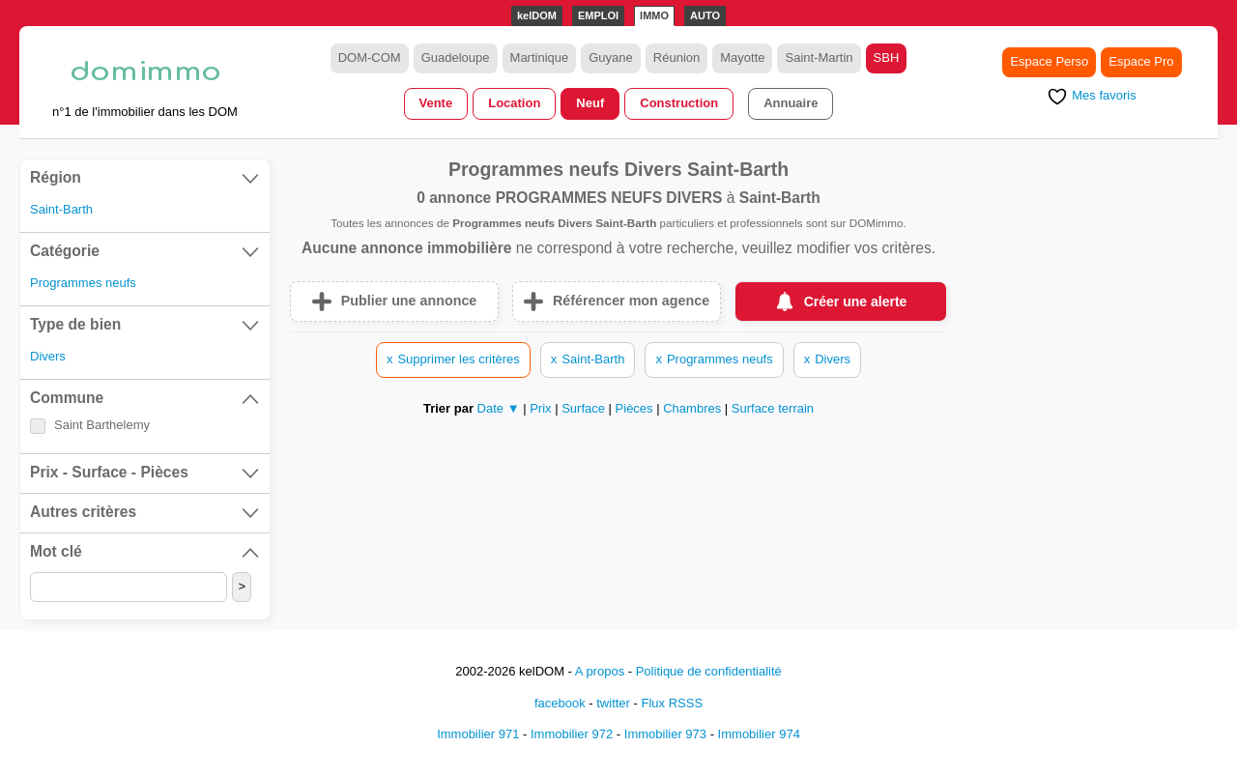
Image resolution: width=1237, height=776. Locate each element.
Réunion (676, 57)
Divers (48, 356)
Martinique (539, 57)
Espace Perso (1049, 61)
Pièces (636, 408)
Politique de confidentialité (709, 671)
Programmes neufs (83, 282)
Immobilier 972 (572, 734)
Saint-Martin (818, 57)
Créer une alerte (855, 301)
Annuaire (790, 103)
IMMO (654, 15)
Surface (584, 408)
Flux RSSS (672, 703)
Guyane (611, 57)
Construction (679, 103)
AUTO (705, 15)
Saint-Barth (61, 209)
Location (514, 103)
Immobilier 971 (478, 734)
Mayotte (742, 57)
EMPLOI (598, 15)
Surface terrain (773, 408)
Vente (436, 103)
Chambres (694, 408)
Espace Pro (1140, 61)
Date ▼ (498, 408)
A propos (599, 671)
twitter (613, 703)
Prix (542, 408)
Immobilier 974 (759, 734)
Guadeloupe (455, 57)
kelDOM (537, 15)
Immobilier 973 (665, 734)
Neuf (590, 103)
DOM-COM (369, 57)
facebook (560, 703)
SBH (887, 57)
